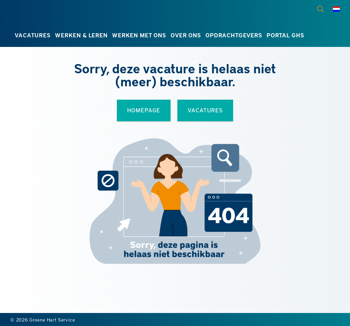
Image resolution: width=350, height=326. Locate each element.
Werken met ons (139, 35)
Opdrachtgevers (233, 35)
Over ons (186, 35)
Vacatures (32, 35)
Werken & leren (81, 35)
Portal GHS (285, 35)
